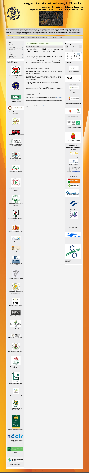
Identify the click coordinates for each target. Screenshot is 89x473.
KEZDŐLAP (14, 37)
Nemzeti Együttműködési (73, 71)
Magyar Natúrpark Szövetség (15, 392)
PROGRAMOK (31, 37)
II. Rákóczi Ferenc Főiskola (15, 158)
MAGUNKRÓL (22, 37)
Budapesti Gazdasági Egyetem (15, 305)
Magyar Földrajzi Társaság (15, 313)
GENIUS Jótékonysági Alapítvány (15, 336)
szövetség (16, 172)
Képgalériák (11, 52)
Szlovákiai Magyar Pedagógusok (16, 188)
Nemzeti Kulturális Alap (74, 84)
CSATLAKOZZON (40, 37)
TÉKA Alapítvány (16, 121)
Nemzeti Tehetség (73, 90)
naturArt (15, 452)
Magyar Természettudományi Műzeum (16, 422)
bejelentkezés (59, 97)
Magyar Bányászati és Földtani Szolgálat (16, 362)
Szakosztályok (12, 47)
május (74, 46)
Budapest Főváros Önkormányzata (16, 231)
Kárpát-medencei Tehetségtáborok (12, 57)
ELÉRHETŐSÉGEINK (57, 37)
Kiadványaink (12, 49)
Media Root (67, 261)
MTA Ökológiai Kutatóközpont (16, 241)
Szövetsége (15, 190)
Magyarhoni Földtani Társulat (16, 86)
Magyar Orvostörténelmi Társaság (16, 278)
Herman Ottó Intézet (16, 328)
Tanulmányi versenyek (13, 44)
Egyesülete (15, 220)
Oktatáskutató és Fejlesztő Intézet (74, 127)
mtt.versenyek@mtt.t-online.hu (45, 105)
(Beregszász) (16, 160)
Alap (74, 73)
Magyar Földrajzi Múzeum (15, 251)
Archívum (11, 54)
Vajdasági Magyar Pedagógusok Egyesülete (16, 200)
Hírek (10, 42)
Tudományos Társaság (16, 101)
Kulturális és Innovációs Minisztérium (73, 103)
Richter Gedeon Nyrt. (73, 162)
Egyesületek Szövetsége (16, 264)
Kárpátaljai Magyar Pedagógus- (15, 171)
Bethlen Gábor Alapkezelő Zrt (74, 116)
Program (73, 92)
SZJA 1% (48, 37)
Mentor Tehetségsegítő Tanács (15, 378)
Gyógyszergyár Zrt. (74, 209)
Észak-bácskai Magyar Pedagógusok (15, 214)
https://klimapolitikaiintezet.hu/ (16, 464)
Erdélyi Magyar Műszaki (16, 97)
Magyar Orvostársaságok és (16, 263)
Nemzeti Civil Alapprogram (73, 157)
